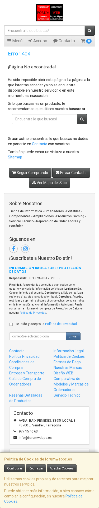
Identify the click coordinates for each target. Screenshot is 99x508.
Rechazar (36, 468)
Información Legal (69, 351)
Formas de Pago (67, 362)
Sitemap (15, 157)
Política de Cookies (69, 356)
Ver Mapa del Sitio (49, 183)
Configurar (14, 468)
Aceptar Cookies (62, 468)
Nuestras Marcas (68, 367)
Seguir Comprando (30, 173)
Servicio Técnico (67, 395)
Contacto (64, 40)
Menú (14, 40)
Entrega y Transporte (26, 373)
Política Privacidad (24, 356)
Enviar (73, 336)
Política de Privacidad (33, 312)
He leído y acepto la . (46, 324)
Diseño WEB (63, 373)
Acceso (38, 40)
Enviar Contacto (71, 173)
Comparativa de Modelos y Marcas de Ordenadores (71, 384)
